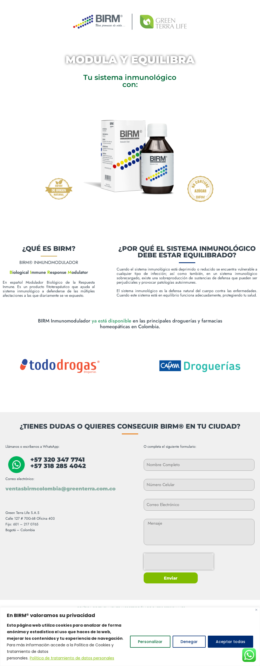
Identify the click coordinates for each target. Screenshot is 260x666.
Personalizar (150, 641)
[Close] (256, 610)
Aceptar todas (230, 641)
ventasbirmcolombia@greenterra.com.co (60, 489)
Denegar (189, 641)
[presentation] (179, 561)
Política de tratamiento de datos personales (72, 658)
